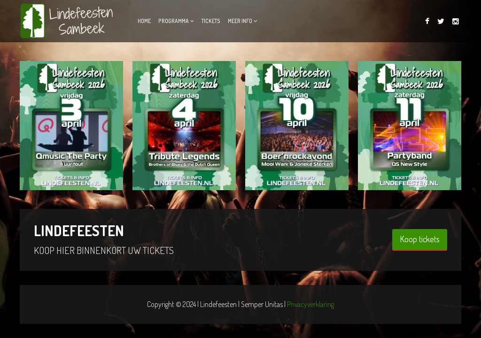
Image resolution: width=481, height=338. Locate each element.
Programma (173, 20)
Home (144, 20)
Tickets (211, 20)
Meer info (240, 20)
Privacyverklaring (310, 304)
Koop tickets (420, 239)
